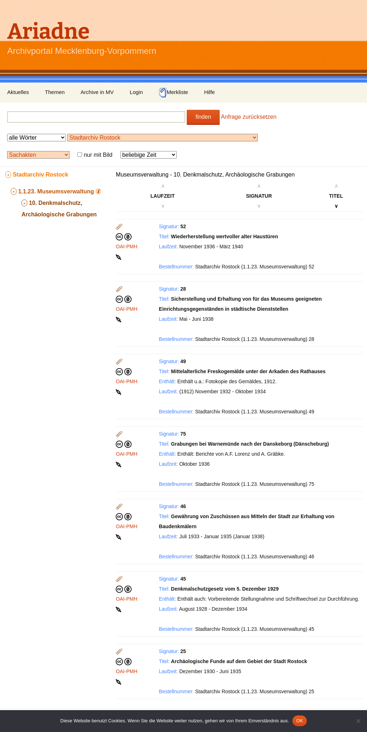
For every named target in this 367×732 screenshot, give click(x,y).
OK (299, 720)
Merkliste (173, 92)
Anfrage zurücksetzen (249, 117)
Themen (55, 92)
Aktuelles (18, 92)
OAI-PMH (126, 246)
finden (203, 117)
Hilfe (209, 92)
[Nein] (358, 720)
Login (136, 92)
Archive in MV (97, 92)
